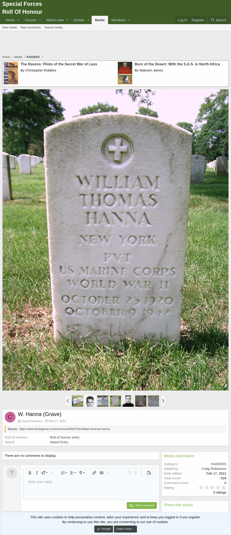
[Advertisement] (115, 43)
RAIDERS (218, 464)
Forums (30, 20)
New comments (31, 27)
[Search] (218, 20)
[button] (18, 20)
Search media (53, 27)
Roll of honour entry (64, 437)
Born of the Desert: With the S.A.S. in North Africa (177, 64)
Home (10, 20)
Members (118, 20)
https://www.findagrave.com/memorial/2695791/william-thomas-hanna (64, 429)
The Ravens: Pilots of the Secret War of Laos (59, 64)
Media (100, 20)
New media (9, 27)
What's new (55, 20)
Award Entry (59, 442)
